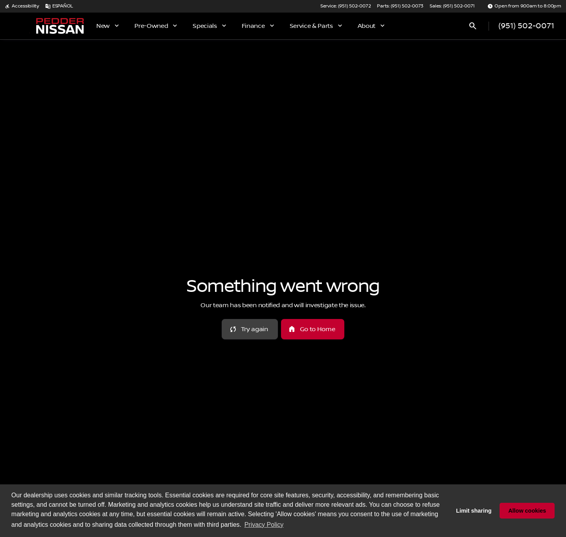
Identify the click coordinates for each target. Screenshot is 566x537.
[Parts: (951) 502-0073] (400, 6)
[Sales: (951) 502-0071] (452, 6)
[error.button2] (313, 329)
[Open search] (473, 26)
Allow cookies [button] (527, 511)
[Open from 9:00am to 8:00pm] (524, 6)
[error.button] (250, 329)
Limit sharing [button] (473, 511)
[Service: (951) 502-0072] (345, 6)
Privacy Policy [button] (264, 524)
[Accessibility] (21, 6)
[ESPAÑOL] (59, 6)
